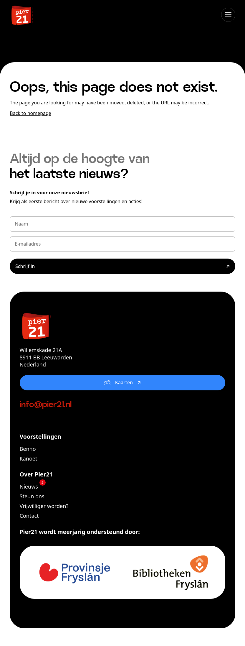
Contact (29, 515)
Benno (28, 448)
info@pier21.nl (46, 405)
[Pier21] (123, 325)
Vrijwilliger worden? (44, 505)
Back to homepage (30, 113)
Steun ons (32, 496)
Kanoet (28, 458)
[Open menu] (228, 15)
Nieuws (33, 486)
